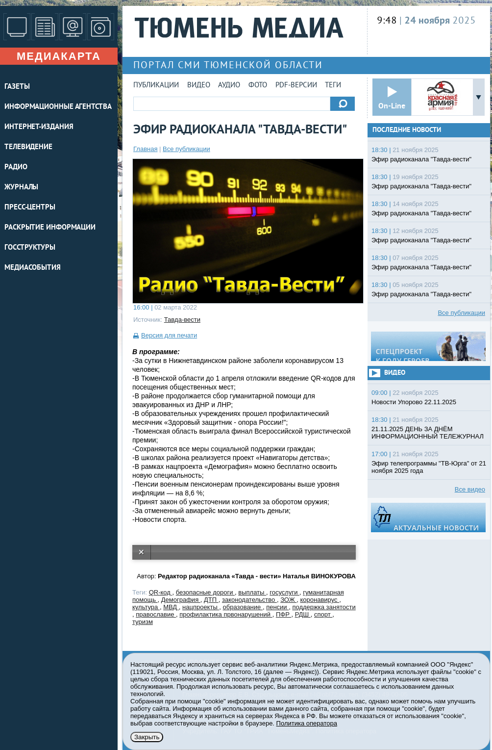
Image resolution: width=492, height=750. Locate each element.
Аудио (229, 85)
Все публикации (186, 149)
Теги (333, 85)
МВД (171, 607)
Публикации (156, 85)
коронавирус (320, 599)
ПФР (284, 614)
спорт (323, 614)
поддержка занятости (323, 607)
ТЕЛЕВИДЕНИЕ (28, 147)
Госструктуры (29, 248)
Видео (198, 85)
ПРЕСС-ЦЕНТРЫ (29, 207)
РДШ (303, 614)
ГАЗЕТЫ (16, 87)
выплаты (252, 592)
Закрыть (146, 737)
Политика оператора (306, 723)
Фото (257, 85)
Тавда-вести (182, 319)
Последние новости (406, 130)
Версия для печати (169, 335)
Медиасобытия (32, 268)
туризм (142, 621)
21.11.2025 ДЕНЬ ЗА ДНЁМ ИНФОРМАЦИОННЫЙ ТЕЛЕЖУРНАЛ (427, 432)
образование (243, 607)
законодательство (249, 599)
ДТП (211, 599)
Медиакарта (59, 56)
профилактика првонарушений (225, 614)
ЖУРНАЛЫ (21, 187)
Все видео (470, 489)
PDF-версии (296, 85)
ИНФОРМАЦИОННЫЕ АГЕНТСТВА (58, 107)
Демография (180, 599)
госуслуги (284, 592)
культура (146, 607)
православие (156, 614)
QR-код (160, 592)
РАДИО (15, 167)
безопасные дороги (205, 592)
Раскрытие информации (50, 228)
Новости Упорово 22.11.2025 (413, 402)
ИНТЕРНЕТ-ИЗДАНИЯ (38, 127)
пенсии (277, 607)
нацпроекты (200, 607)
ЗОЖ (288, 599)
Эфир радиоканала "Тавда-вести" (421, 159)
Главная (145, 149)
